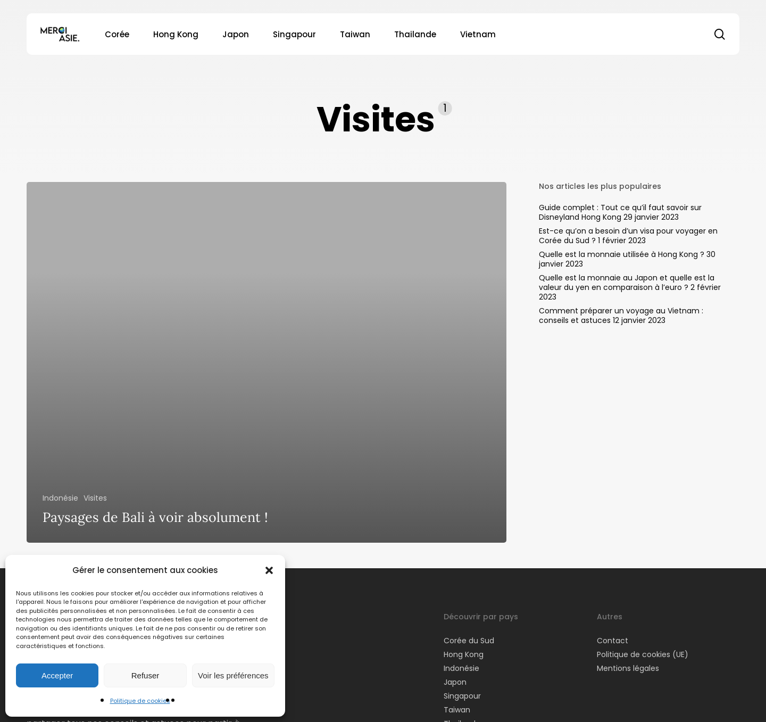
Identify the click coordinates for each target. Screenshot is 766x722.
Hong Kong (464, 654)
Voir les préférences (233, 675)
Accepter (57, 675)
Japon (455, 682)
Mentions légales (628, 668)
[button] (269, 570)
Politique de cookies (140, 700)
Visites (95, 498)
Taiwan (457, 710)
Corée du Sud (469, 640)
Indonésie (60, 498)
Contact (612, 640)
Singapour (462, 696)
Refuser (145, 675)
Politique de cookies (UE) (642, 654)
